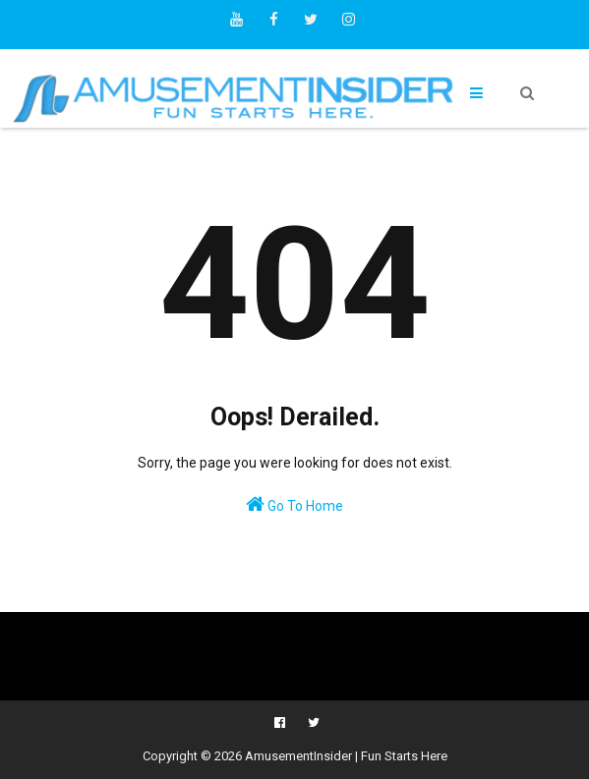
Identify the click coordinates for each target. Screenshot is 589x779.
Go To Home (294, 504)
